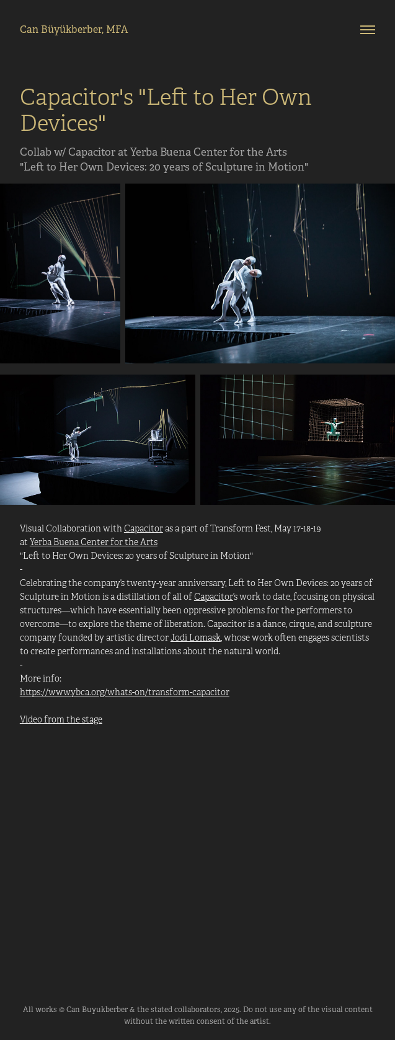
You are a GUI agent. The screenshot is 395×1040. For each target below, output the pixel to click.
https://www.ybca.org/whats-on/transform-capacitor (124, 692)
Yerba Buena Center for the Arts (94, 542)
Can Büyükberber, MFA (74, 29)
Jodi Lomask (196, 638)
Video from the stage (61, 719)
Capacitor (143, 528)
